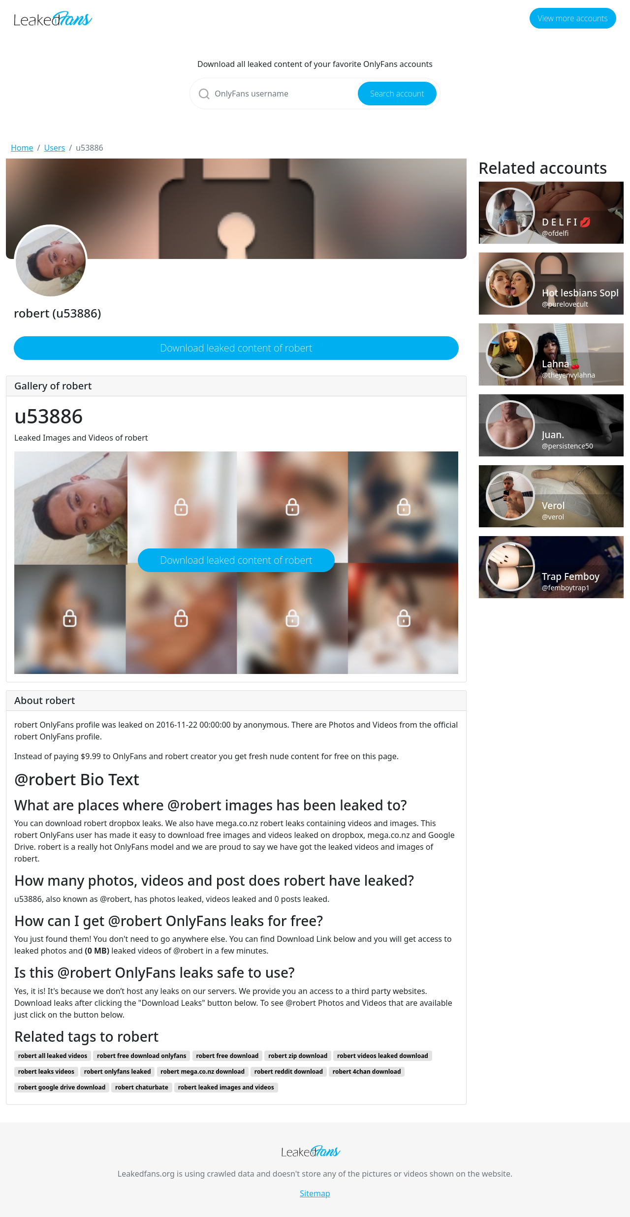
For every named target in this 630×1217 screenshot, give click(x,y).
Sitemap (315, 1193)
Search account (397, 93)
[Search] (314, 93)
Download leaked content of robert (236, 347)
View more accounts (573, 18)
